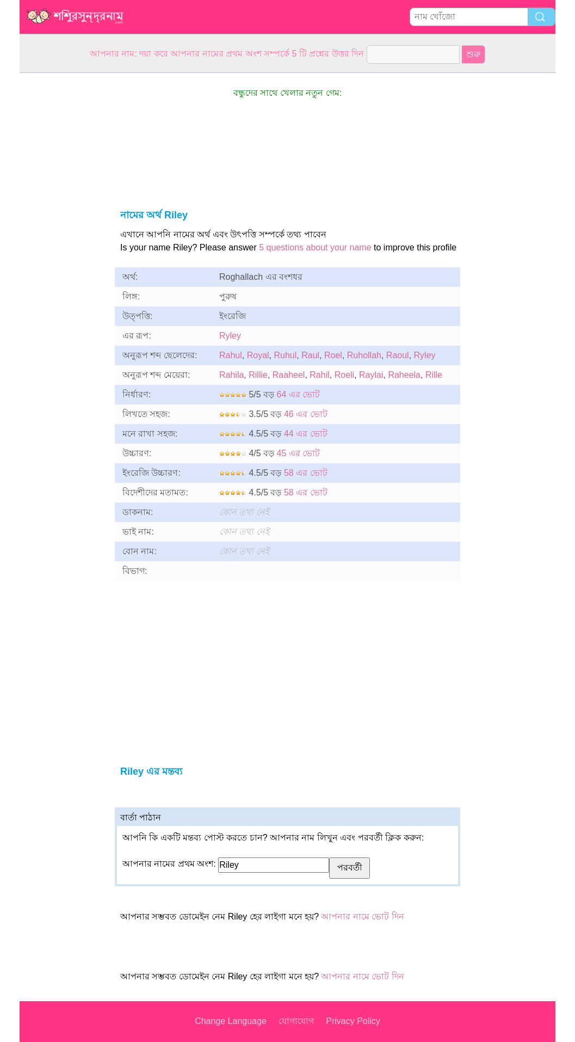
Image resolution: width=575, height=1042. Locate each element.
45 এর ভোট (298, 453)
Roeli (344, 374)
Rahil (319, 374)
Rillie (258, 374)
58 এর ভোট (305, 472)
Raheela (404, 374)
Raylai (371, 374)
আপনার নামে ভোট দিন (362, 916)
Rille (433, 374)
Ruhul (285, 355)
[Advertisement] (63, 236)
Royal (258, 355)
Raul (310, 355)
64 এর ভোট (298, 394)
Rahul (230, 355)
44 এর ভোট (305, 433)
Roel (333, 355)
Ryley (230, 335)
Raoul (397, 355)
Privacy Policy (353, 1021)
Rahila (231, 374)
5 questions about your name (315, 247)
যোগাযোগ (296, 1021)
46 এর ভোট (305, 414)
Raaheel (289, 374)
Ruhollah (364, 355)
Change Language (231, 1021)
